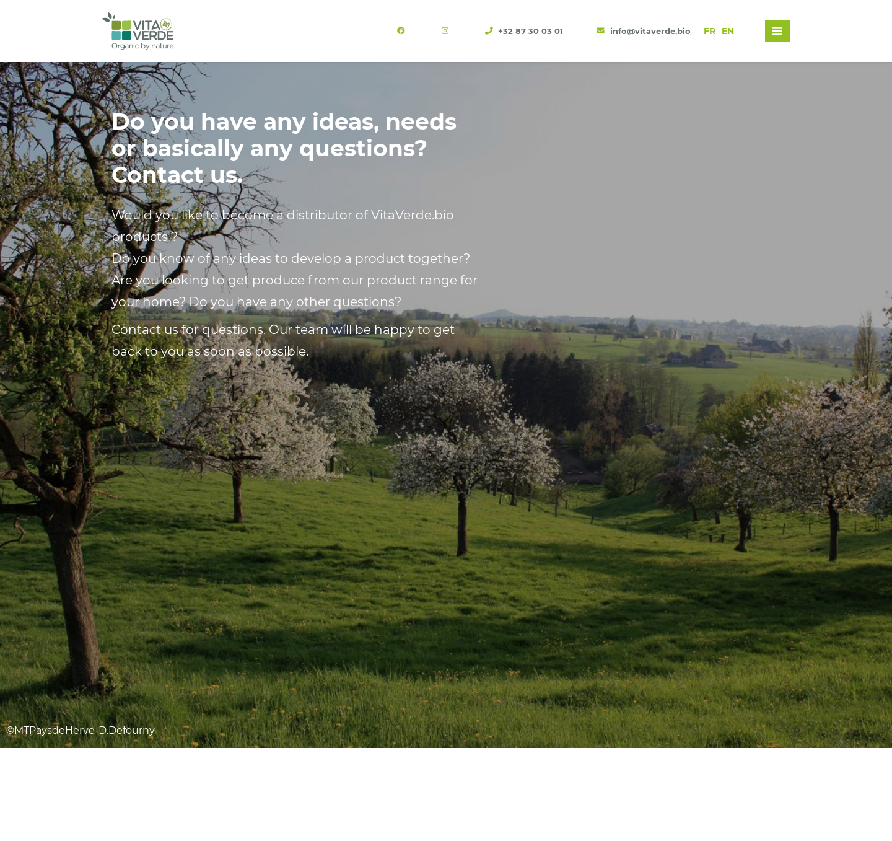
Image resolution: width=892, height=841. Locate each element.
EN (728, 31)
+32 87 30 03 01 (525, 31)
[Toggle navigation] (777, 31)
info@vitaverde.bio (644, 31)
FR (709, 31)
